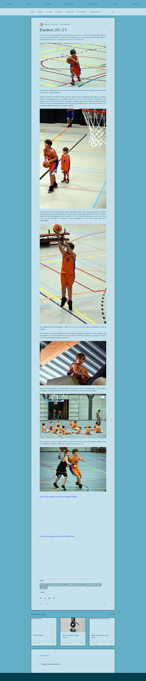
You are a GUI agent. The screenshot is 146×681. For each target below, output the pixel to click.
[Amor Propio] (44, 625)
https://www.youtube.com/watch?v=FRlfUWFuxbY (57, 536)
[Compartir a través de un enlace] (54, 598)
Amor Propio (38, 635)
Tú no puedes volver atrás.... (70, 636)
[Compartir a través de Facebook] (40, 598)
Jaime (42, 585)
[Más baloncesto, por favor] (102, 625)
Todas (33, 12)
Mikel (48, 585)
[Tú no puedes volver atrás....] (73, 625)
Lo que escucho (95, 12)
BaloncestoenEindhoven (92, 585)
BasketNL (43, 587)
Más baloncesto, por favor (100, 636)
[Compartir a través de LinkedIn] (49, 598)
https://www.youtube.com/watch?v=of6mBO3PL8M (58, 497)
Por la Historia (81, 12)
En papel (49, 12)
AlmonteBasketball (58, 585)
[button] (113, 11)
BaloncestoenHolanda (74, 585)
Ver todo (112, 614)
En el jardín (58, 12)
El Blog (40, 12)
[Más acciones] (105, 24)
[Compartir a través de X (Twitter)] (45, 598)
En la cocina (70, 12)
